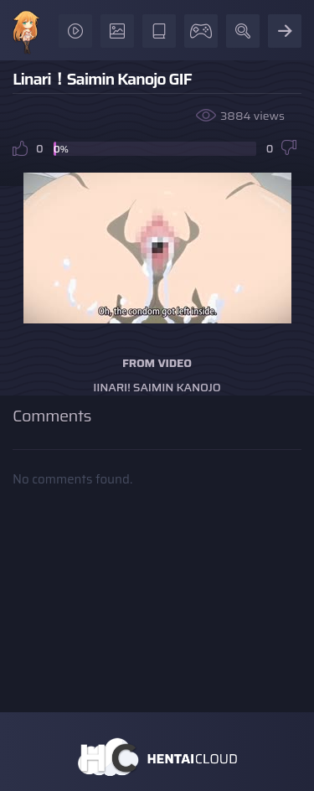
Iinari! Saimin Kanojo (156, 387)
